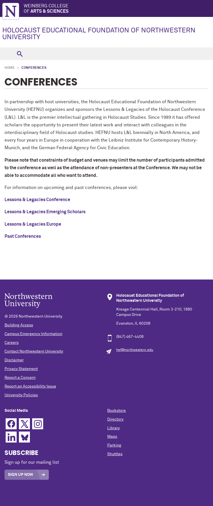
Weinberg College (118, 9)
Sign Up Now (20, 475)
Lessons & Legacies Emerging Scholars (45, 212)
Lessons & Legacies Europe (33, 224)
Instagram (37, 423)
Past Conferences (23, 236)
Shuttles (114, 454)
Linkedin (11, 437)
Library (113, 428)
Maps (112, 437)
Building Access (19, 325)
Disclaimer (14, 360)
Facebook (11, 423)
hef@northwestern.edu (134, 350)
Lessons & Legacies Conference (37, 199)
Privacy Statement (21, 369)
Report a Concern (20, 378)
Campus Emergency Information (33, 334)
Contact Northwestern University (34, 351)
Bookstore (116, 411)
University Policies (21, 395)
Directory (115, 419)
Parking (114, 445)
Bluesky (24, 437)
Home (10, 68)
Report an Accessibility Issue (30, 386)
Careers (12, 343)
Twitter (24, 423)
